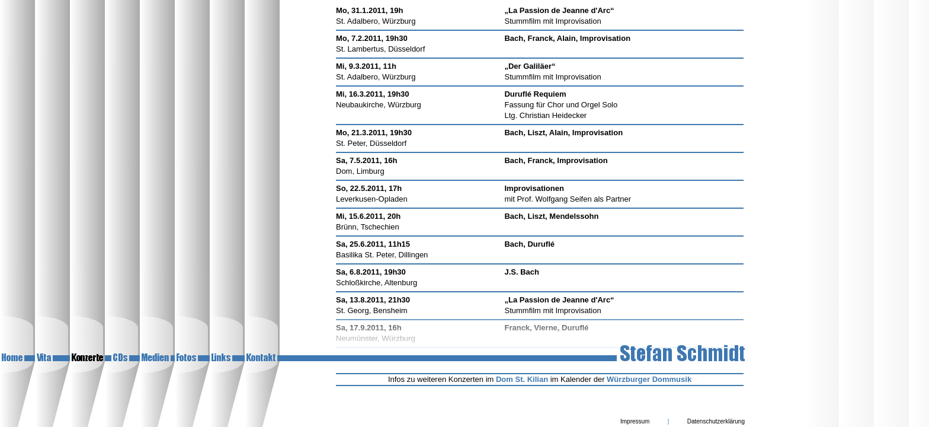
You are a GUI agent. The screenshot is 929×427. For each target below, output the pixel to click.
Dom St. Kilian (522, 379)
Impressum (634, 421)
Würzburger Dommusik (649, 379)
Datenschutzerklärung (716, 421)
